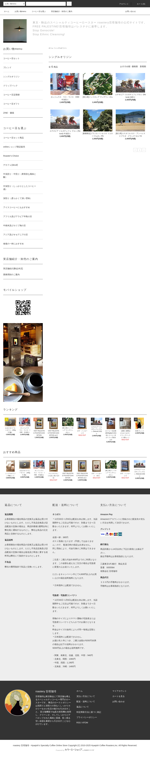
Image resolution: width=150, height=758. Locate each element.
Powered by (75, 750)
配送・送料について (85, 701)
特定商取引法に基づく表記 (88, 712)
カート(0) (139, 4)
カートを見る (118, 696)
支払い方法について (85, 696)
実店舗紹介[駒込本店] (13, 268)
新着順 (143, 66)
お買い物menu (18, 11)
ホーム (6, 11)
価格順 (135, 66)
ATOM (85, 722)
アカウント (122, 4)
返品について (82, 707)
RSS (78, 722)
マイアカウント (119, 691)
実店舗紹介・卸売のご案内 (60, 11)
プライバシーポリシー (86, 717)
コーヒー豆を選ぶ (37, 11)
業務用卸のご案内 (11, 274)
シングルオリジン (61, 48)
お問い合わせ (129, 11)
